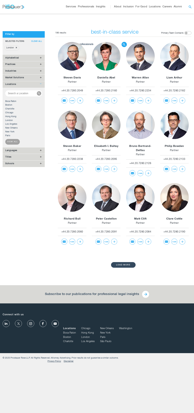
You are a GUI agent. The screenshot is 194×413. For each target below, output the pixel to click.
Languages (11, 213)
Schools (9, 227)
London (9, 183)
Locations (10, 147)
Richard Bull (72, 281)
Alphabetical (12, 121)
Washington (184, 378)
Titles (8, 220)
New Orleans (11, 191)
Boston (8, 168)
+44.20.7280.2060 (72, 295)
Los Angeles (11, 187)
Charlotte (9, 172)
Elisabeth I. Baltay (106, 209)
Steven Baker (72, 209)
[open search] (190, 7)
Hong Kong (10, 179)
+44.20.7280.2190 (174, 295)
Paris (7, 198)
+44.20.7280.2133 (174, 222)
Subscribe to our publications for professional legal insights (92, 357)
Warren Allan (140, 140)
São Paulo (164, 391)
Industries (10, 134)
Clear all (36, 104)
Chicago (9, 176)
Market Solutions (14, 141)
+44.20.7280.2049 (72, 153)
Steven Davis (72, 140)
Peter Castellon (106, 281)
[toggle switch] (187, 96)
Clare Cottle (174, 281)
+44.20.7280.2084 (140, 295)
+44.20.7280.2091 (106, 295)
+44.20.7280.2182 (174, 153)
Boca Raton (10, 164)
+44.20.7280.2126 (140, 226)
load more (123, 328)
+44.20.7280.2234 (140, 153)
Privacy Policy (169, 408)
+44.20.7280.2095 (106, 222)
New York (9, 195)
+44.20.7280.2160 (106, 153)
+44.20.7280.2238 (72, 222)
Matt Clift (140, 281)
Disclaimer (184, 408)
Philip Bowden (174, 209)
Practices (10, 127)
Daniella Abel (106, 140)
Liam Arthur (174, 140)
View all (12, 205)
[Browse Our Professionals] (94, 58)
